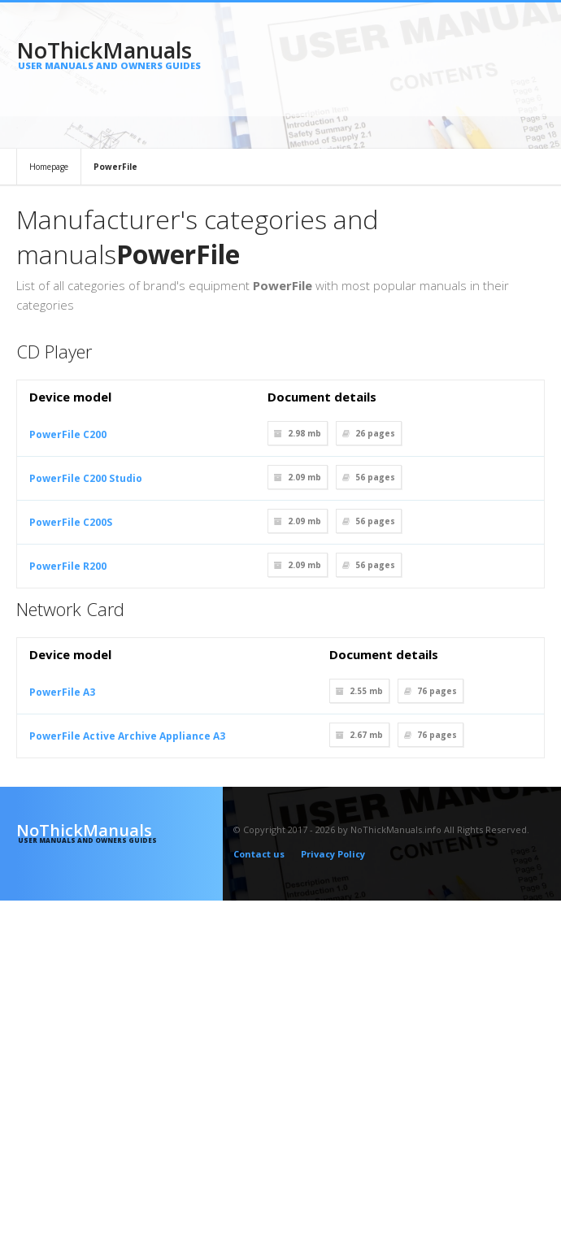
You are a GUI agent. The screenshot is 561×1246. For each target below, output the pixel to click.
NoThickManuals (119, 53)
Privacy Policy (333, 854)
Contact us (259, 854)
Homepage (48, 166)
